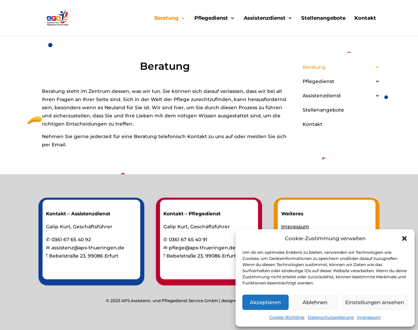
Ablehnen (315, 302)
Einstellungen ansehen (374, 302)
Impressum (369, 317)
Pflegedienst (211, 18)
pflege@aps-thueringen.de (202, 248)
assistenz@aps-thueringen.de (87, 248)
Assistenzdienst (265, 18)
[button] (404, 238)
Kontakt (365, 18)
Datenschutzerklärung (331, 317)
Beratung (166, 18)
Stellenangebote (323, 18)
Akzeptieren (265, 302)
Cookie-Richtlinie (286, 317)
